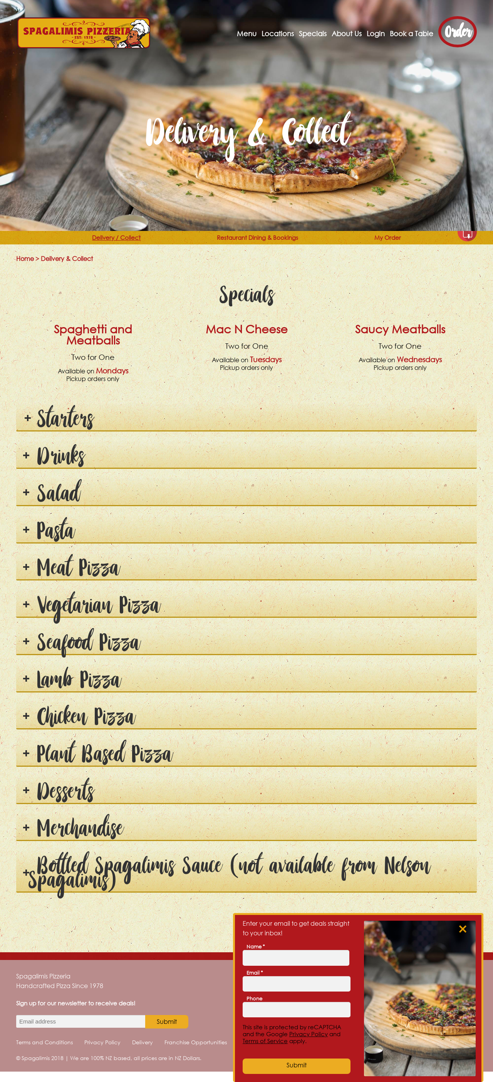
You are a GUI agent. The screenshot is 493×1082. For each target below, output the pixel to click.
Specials (313, 34)
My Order (407, 242)
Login (376, 34)
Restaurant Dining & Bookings (264, 242)
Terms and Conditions (44, 1052)
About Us (347, 34)
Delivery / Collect (104, 242)
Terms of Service (265, 1040)
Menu (247, 34)
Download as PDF (467, 242)
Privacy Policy (102, 1052)
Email (254, 972)
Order (457, 32)
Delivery (142, 1052)
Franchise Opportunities (195, 1052)
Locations (278, 34)
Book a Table (411, 34)
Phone (254, 998)
